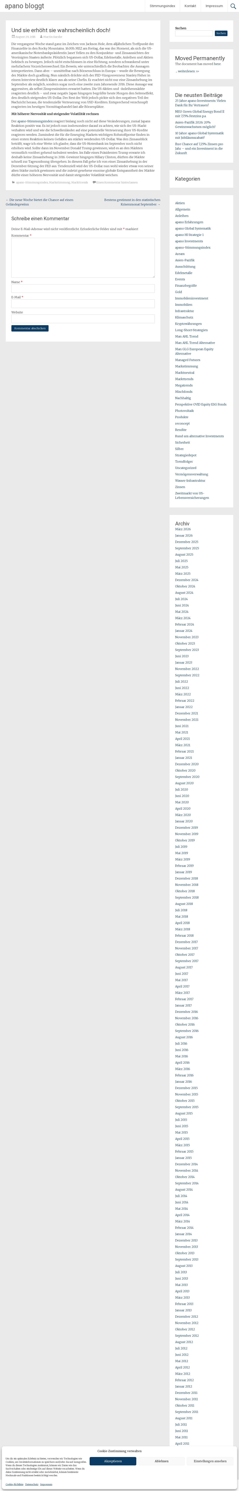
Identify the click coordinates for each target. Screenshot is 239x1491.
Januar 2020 (184, 821)
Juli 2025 (181, 561)
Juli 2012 (181, 1348)
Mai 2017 (181, 980)
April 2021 (182, 739)
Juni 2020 (182, 796)
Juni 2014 (181, 1202)
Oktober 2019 (185, 840)
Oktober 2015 (185, 1101)
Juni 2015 (181, 1126)
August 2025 (184, 554)
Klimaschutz (184, 317)
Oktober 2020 (185, 770)
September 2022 (187, 675)
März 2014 (182, 1221)
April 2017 (182, 986)
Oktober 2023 (185, 643)
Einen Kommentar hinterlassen (117, 182)
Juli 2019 (181, 847)
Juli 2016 (181, 1043)
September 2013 (186, 1259)
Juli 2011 (181, 1424)
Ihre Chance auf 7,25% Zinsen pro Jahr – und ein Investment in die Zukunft (199, 148)
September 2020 (187, 777)
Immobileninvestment (191, 298)
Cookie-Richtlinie (14, 1484)
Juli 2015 (181, 1120)
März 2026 (183, 529)
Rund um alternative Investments (199, 436)
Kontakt (190, 6)
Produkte (181, 417)
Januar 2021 (183, 758)
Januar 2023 (183, 662)
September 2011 (186, 1412)
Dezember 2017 (186, 942)
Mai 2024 (182, 612)
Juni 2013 (181, 1278)
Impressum (46, 1484)
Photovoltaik (184, 411)
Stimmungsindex (162, 6)
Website (17, 312)
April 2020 (182, 808)
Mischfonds (184, 392)
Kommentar (21, 235)
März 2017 (182, 993)
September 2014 (187, 1183)
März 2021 (182, 745)
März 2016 (182, 1069)
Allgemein (182, 209)
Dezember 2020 (187, 764)
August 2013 (184, 1266)
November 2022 (187, 669)
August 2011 (184, 1418)
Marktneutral (184, 372)
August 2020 (184, 783)
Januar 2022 (184, 707)
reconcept (182, 423)
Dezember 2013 (186, 1240)
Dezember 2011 (186, 1393)
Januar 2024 (184, 631)
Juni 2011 (181, 1431)
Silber (179, 449)
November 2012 (186, 1323)
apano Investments (189, 241)
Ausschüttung (185, 266)
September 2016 (187, 1031)
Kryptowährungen (188, 324)
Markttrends (79, 182)
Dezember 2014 (186, 1164)
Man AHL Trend (186, 336)
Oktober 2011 (184, 1405)
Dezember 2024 (186, 580)
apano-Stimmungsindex (35, 121)
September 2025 (187, 548)
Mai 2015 (181, 1132)
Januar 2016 (183, 1081)
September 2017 (186, 961)
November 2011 (186, 1399)
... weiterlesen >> (187, 71)
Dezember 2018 (186, 878)
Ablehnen (161, 1461)
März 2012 (182, 1374)
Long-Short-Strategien (191, 330)
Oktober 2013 (184, 1253)
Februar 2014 (184, 1228)
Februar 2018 (184, 935)
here (217, 64)
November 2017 (186, 948)
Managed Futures (187, 360)
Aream (180, 254)
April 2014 (182, 1215)
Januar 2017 (183, 1005)
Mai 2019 (181, 853)
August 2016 (184, 1037)
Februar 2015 (184, 1151)
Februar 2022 (184, 700)
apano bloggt (24, 6)
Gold (178, 292)
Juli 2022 (181, 681)
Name (17, 282)
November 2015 (186, 1094)
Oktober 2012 (185, 1329)
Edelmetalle (183, 273)
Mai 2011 (181, 1437)
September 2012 (187, 1335)
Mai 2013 (181, 1285)
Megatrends (184, 385)
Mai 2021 (181, 732)
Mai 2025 (181, 567)
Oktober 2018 (185, 891)
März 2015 (182, 1145)
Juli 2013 (181, 1272)
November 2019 (186, 834)
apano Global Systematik (193, 228)
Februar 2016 (184, 1075)
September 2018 (187, 897)
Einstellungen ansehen (210, 1461)
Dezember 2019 (186, 827)
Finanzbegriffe (186, 285)
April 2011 (182, 1443)
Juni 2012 (182, 1355)
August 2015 (184, 1113)
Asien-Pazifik (185, 260)
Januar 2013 (183, 1310)
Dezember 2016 (186, 1012)
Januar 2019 (183, 872)
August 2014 (184, 1189)
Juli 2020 (181, 789)
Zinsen (180, 487)
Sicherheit (182, 442)
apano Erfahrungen (189, 222)
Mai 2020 (182, 802)
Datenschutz (31, 1484)
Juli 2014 (181, 1196)
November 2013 (186, 1247)
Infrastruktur (184, 311)
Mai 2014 (181, 1208)
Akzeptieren (113, 1461)
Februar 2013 (184, 1304)
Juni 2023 (182, 656)
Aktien (180, 203)
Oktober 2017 (185, 954)
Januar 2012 (183, 1386)
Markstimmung (59, 182)
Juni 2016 (181, 1050)
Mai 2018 (181, 916)
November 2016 (186, 1018)
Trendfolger (184, 461)
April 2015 (182, 1139)
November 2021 (186, 719)
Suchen (180, 28)
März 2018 (182, 929)
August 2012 (184, 1342)
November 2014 (186, 1170)
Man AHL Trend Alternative (195, 343)
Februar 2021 (184, 751)
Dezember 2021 (186, 713)
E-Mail (17, 297)
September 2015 (186, 1107)
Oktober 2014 (185, 1177)
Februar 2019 (184, 866)
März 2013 (182, 1297)
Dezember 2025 (186, 542)
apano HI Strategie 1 (189, 235)
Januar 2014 (183, 1234)
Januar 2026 (184, 535)
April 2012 (182, 1367)
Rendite (181, 430)
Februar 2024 (184, 624)
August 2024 (184, 592)
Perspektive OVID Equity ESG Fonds (200, 404)
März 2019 (182, 859)
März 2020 (183, 815)
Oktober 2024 (185, 586)
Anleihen (182, 216)
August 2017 (184, 967)
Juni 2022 (182, 688)
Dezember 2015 (186, 1088)
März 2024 (183, 618)
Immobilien (183, 304)
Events (180, 279)
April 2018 (182, 923)
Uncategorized (185, 468)
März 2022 (183, 694)
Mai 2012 (181, 1361)
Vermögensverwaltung (191, 474)
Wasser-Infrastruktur (190, 480)
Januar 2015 (183, 1158)
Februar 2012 (184, 1380)
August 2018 (184, 904)
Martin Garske (52, 36)
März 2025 (182, 573)
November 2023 (186, 637)
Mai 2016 (181, 1056)
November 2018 (186, 885)
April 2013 (182, 1291)
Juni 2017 (181, 974)
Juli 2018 (181, 910)
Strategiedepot (185, 455)
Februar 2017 (184, 999)
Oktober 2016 (185, 1024)
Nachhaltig (183, 398)
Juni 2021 (182, 726)
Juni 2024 (182, 605)
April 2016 (182, 1062)
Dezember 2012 (186, 1316)
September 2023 (187, 650)
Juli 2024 (181, 599)
